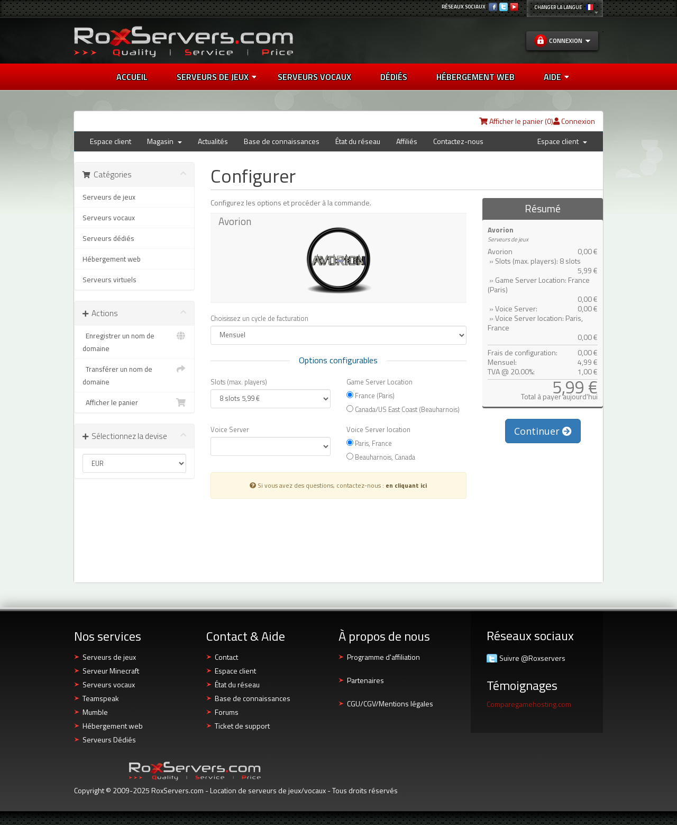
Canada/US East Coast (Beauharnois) (403, 409)
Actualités (213, 141)
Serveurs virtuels (109, 279)
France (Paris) (370, 395)
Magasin (164, 141)
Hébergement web (112, 259)
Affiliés (406, 141)
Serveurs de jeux (216, 76)
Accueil (132, 76)
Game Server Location (379, 382)
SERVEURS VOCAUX (314, 76)
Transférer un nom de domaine (134, 375)
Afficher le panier (134, 402)
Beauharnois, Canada (380, 457)
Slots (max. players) (239, 382)
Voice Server (230, 429)
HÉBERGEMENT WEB (475, 76)
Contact (226, 656)
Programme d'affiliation (383, 656)
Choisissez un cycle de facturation (259, 318)
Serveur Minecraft (111, 670)
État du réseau (357, 141)
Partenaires (365, 680)
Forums (227, 712)
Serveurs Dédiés (109, 739)
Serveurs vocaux (109, 217)
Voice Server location (378, 429)
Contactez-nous (458, 141)
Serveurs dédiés (108, 238)
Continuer (543, 431)
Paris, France (369, 443)
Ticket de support (242, 725)
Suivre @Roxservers (532, 658)
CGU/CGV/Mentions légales (390, 703)
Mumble (95, 712)
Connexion (574, 121)
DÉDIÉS (393, 76)
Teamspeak (101, 698)
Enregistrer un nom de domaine (134, 341)
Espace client (110, 141)
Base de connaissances (281, 141)
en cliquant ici (406, 485)
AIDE (556, 76)
